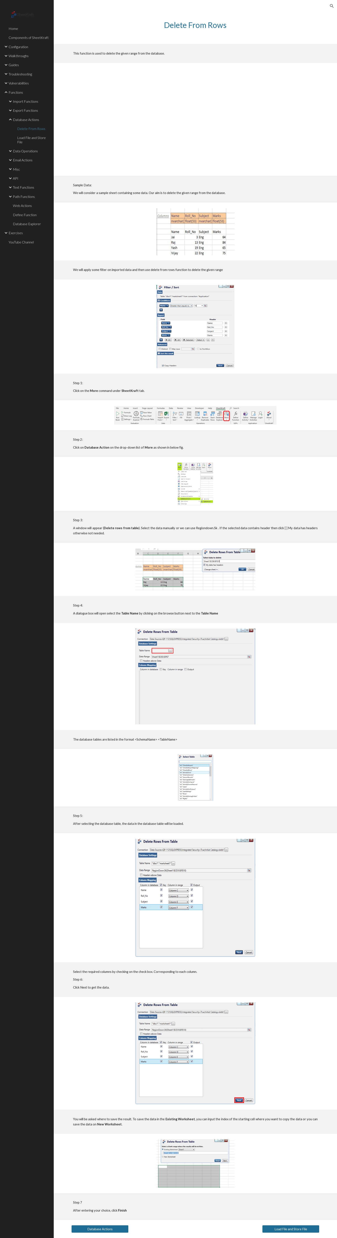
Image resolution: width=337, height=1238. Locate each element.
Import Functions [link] (25, 101)
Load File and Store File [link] (31, 140)
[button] (332, 6)
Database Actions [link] (26, 120)
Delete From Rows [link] (31, 129)
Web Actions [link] (22, 205)
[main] (195, 25)
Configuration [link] (18, 47)
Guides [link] (14, 65)
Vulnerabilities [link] (19, 83)
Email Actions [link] (22, 160)
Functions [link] (16, 92)
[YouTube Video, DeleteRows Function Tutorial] (195, 119)
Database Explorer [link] (27, 224)
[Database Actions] (100, 1229)
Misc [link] (16, 169)
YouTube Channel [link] (21, 242)
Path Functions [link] (24, 196)
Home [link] (13, 28)
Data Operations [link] (25, 151)
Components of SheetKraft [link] (29, 37)
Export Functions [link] (25, 110)
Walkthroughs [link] (19, 56)
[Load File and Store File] (290, 1229)
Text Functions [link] (23, 187)
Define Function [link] (25, 215)
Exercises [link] (16, 233)
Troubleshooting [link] (20, 74)
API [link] (15, 178)
